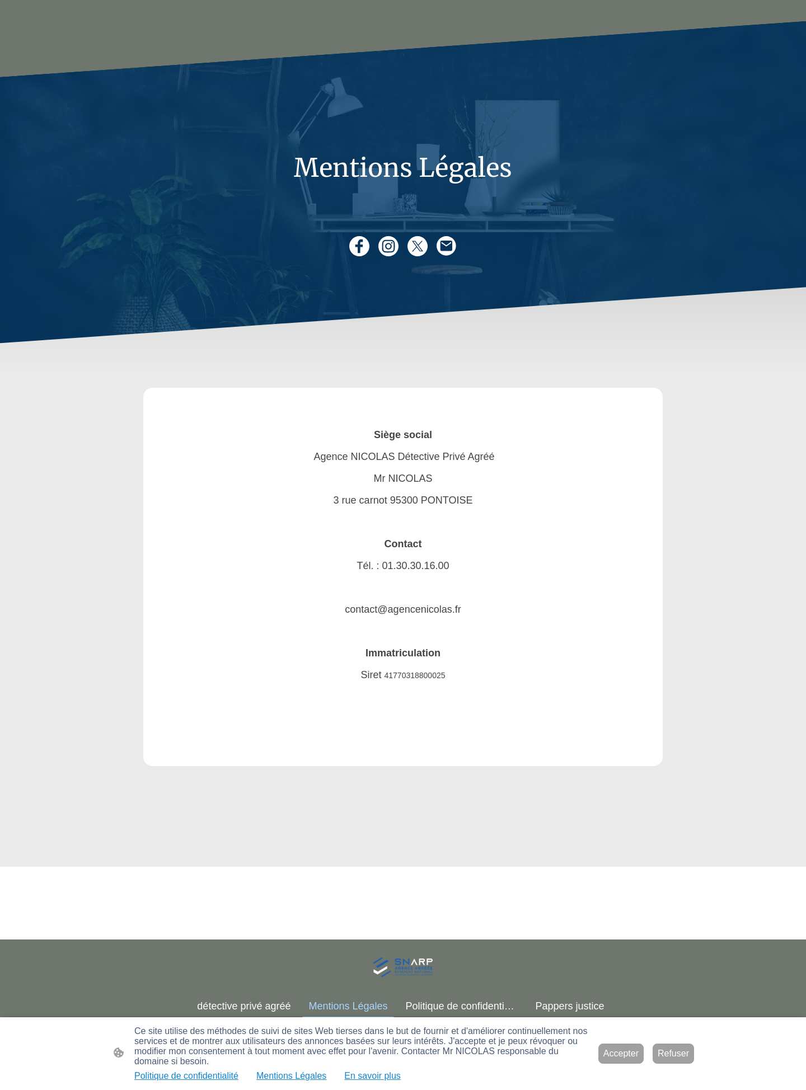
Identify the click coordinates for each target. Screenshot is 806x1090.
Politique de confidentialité (186, 1075)
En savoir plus (372, 1075)
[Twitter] (417, 246)
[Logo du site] (403, 967)
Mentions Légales (291, 1075)
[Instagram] (388, 246)
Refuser (673, 1053)
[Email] (447, 246)
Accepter (621, 1053)
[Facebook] (359, 246)
